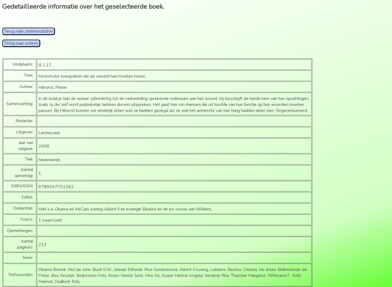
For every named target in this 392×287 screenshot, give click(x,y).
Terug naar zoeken (21, 43)
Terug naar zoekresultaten (28, 31)
